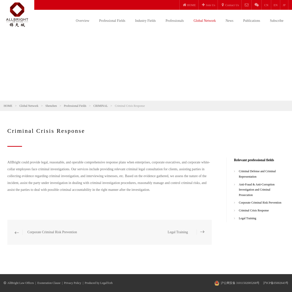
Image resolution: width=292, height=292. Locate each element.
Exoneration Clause (48, 283)
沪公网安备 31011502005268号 (240, 283)
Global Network (205, 21)
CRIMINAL (100, 106)
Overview (82, 21)
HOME (8, 106)
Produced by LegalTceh (99, 283)
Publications (251, 21)
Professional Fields (112, 21)
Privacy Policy (72, 283)
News (230, 21)
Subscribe (276, 21)
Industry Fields (145, 21)
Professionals (174, 21)
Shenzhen (51, 106)
